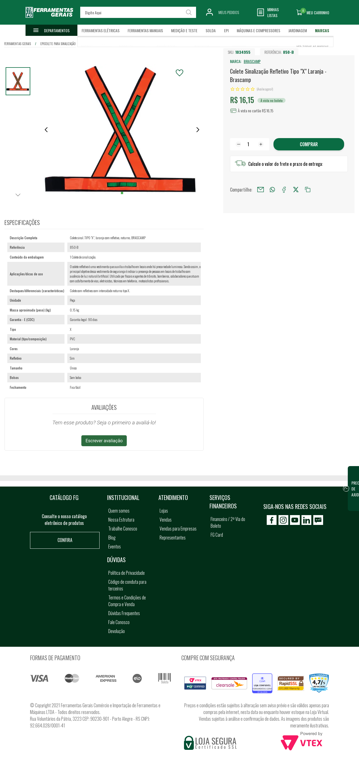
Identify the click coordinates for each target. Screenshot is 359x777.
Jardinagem (297, 30)
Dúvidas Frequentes (124, 613)
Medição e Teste (184, 30)
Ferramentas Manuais (145, 30)
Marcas (322, 30)
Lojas (164, 510)
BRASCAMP (252, 61)
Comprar (309, 144)
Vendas (166, 519)
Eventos (114, 546)
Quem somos (119, 510)
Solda (211, 30)
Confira (64, 540)
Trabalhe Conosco (122, 528)
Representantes (173, 537)
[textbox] (138, 12)
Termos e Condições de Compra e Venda (127, 601)
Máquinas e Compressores (258, 30)
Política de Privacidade (126, 572)
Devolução (116, 631)
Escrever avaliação (104, 440)
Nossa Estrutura (121, 519)
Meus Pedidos (228, 12)
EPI (226, 30)
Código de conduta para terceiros (127, 585)
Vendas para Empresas (178, 528)
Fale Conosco (119, 622)
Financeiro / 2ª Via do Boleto (228, 522)
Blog (112, 537)
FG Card (217, 534)
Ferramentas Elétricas (100, 30)
